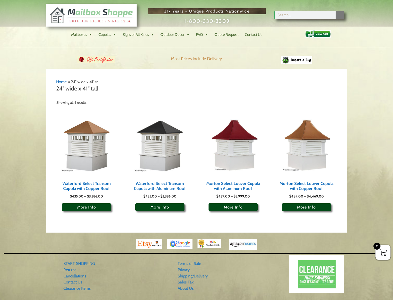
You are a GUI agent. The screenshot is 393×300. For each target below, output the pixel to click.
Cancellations (74, 276)
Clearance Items (77, 288)
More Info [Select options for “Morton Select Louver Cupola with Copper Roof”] (306, 207)
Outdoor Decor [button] (175, 34)
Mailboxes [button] (81, 34)
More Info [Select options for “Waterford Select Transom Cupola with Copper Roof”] (86, 207)
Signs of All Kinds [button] (138, 34)
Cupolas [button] (107, 34)
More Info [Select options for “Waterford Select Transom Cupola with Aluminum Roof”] (159, 207)
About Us (186, 288)
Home (61, 81)
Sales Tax (186, 282)
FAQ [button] (202, 34)
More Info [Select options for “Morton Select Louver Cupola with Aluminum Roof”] (233, 207)
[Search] (340, 15)
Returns (69, 269)
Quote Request (227, 34)
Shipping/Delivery (193, 276)
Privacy (184, 269)
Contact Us (253, 34)
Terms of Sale (189, 263)
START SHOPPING (79, 263)
